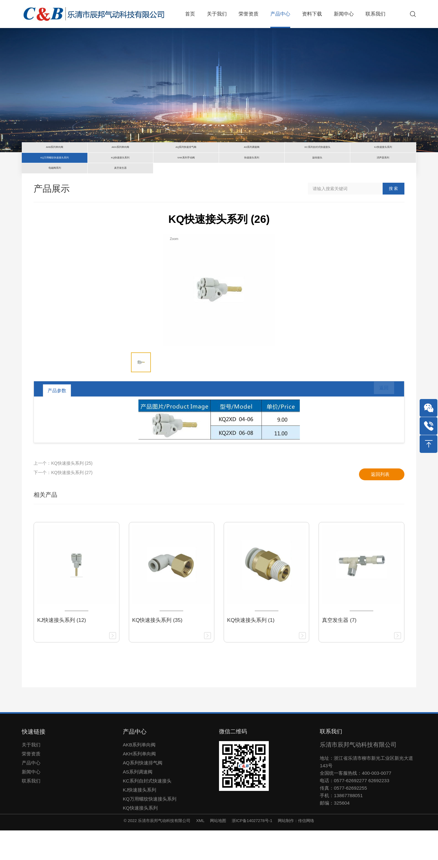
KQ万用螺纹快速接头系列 (149, 828)
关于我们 (31, 774)
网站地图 (218, 850)
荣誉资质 (31, 783)
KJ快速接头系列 (139, 819)
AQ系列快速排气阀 (142, 792)
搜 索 (393, 218)
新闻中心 (31, 801)
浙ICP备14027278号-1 (252, 850)
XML (200, 850)
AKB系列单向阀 (139, 774)
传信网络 (306, 850)
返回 (379, 420)
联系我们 (31, 810)
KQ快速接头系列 (140, 837)
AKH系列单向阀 (139, 783)
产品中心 (31, 792)
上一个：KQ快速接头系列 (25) (63, 492)
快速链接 (33, 761)
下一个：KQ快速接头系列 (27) (63, 502)
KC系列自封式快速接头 (147, 810)
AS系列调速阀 (137, 801)
